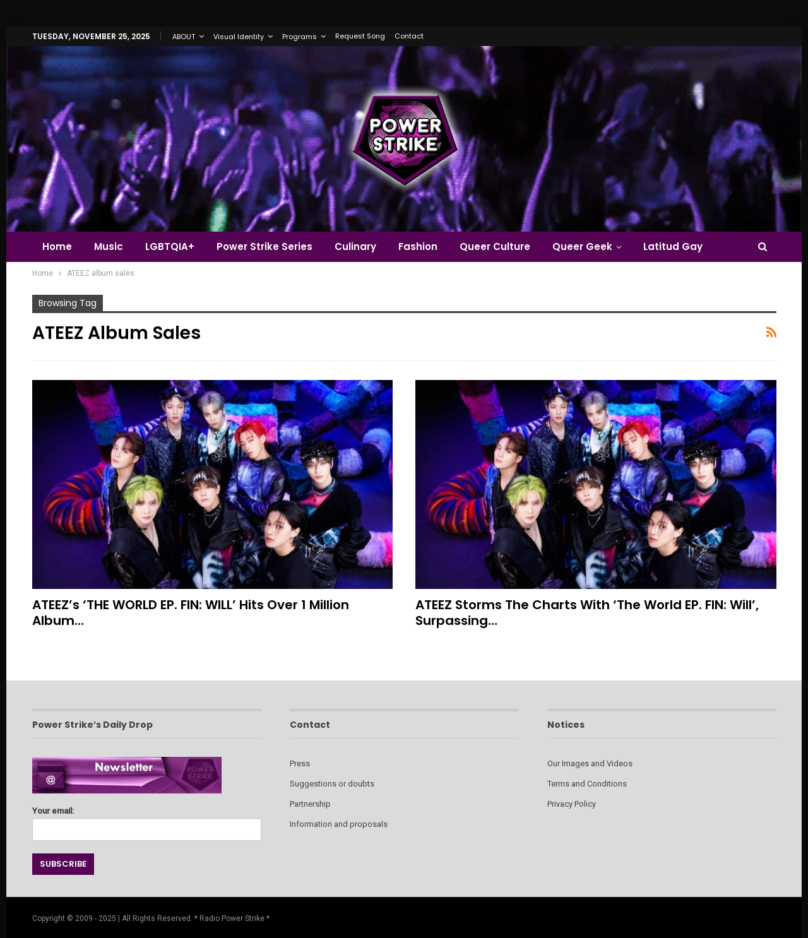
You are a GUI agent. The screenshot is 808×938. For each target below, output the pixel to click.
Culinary (355, 246)
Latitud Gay (673, 246)
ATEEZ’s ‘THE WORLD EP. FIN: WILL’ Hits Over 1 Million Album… (190, 612)
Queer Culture (495, 246)
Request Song (360, 36)
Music (108, 246)
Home (57, 246)
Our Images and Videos (590, 763)
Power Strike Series (264, 246)
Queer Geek (582, 246)
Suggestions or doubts (332, 783)
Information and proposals (339, 824)
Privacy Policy (571, 804)
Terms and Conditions (587, 783)
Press (300, 763)
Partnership (310, 804)
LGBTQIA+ (169, 246)
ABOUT (183, 37)
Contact (409, 36)
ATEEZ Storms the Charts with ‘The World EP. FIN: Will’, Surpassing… (587, 612)
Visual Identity (238, 37)
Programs (299, 37)
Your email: (146, 820)
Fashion (417, 246)
